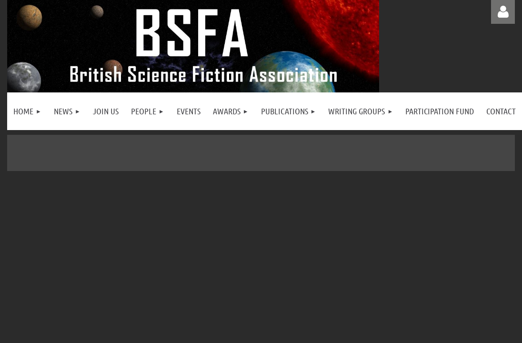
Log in (503, 12)
